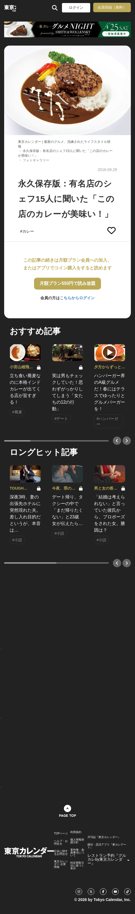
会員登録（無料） (112, 7)
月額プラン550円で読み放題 (68, 283)
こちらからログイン (77, 298)
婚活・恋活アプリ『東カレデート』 (106, 846)
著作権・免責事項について (77, 853)
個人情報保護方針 (77, 841)
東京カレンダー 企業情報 (61, 864)
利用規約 (75, 832)
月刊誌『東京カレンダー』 (104, 837)
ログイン (76, 8)
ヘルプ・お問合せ (61, 842)
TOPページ (61, 833)
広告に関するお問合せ (61, 852)
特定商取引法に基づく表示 (77, 866)
